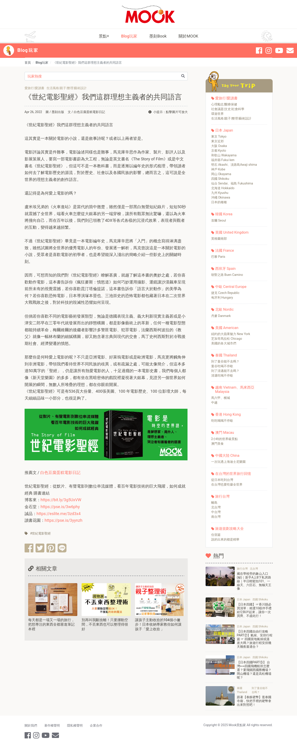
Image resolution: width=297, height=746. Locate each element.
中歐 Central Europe (230, 287)
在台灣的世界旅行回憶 (233, 473)
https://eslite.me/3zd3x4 (59, 513)
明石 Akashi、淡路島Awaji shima (234, 164)
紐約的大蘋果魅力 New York (230, 334)
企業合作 (96, 725)
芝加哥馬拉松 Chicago (226, 338)
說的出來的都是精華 (225, 539)
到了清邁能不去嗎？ (225, 371)
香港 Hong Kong (228, 414)
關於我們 (31, 725)
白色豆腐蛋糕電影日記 (60, 472)
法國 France (224, 250)
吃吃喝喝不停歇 (222, 420)
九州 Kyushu (219, 193)
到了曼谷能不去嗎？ (225, 361)
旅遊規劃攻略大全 (229, 528)
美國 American (226, 328)
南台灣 (216, 516)
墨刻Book (157, 36)
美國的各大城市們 (223, 343)
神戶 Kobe (218, 169)
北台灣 (216, 507)
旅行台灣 (222, 496)
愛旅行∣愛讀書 (226, 98)
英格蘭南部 (219, 238)
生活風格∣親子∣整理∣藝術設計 (231, 118)
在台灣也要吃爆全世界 (226, 484)
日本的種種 (219, 202)
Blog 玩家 (27, 50)
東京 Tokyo (219, 136)
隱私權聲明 (75, 725)
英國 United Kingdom (232, 232)
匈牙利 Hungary (222, 297)
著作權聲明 (52, 725)
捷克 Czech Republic (225, 293)
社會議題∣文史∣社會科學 (227, 109)
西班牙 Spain (225, 268)
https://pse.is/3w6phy (60, 506)
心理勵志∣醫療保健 (224, 104)
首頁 (28, 62)
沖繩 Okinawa (220, 197)
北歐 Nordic (224, 309)
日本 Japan (224, 130)
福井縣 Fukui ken (223, 160)
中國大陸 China (227, 455)
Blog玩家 (129, 36)
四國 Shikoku (220, 178)
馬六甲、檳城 (220, 398)
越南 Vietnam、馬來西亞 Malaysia (234, 389)
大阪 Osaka (219, 146)
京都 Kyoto (218, 150)
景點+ (104, 36)
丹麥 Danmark (221, 316)
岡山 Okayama (221, 174)
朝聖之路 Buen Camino (227, 275)
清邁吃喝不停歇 (222, 375)
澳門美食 (217, 443)
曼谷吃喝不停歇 (222, 366)
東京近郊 (217, 141)
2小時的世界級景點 (224, 439)
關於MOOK (188, 36)
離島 (214, 502)
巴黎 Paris (218, 256)
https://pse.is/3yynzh (63, 520)
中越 (214, 402)
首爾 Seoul (218, 220)
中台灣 (216, 512)
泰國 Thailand (226, 355)
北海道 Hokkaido (223, 188)
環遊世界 (217, 113)
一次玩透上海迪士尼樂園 (228, 461)
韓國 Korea (223, 214)
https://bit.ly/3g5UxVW (61, 499)
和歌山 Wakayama (224, 155)
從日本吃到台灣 (222, 480)
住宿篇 (216, 534)
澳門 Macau (224, 432)
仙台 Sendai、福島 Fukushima (232, 183)
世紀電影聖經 (41, 533)
